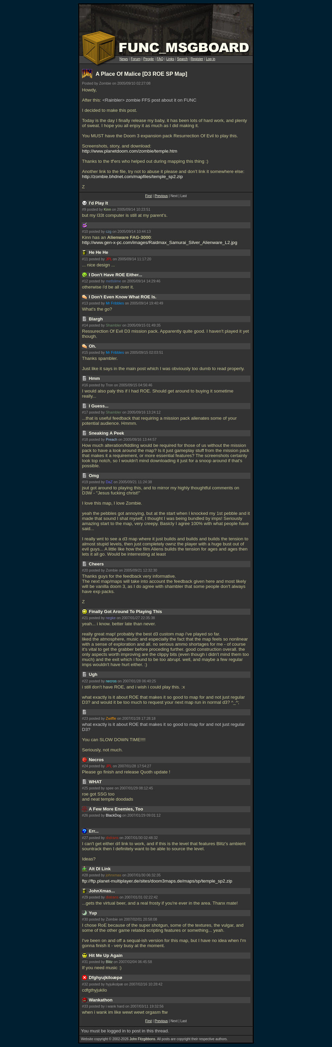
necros (111, 681)
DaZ (109, 482)
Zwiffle (111, 718)
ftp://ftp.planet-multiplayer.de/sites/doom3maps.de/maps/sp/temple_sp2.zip (157, 881)
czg (109, 231)
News (123, 59)
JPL (109, 259)
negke (111, 618)
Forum (135, 59)
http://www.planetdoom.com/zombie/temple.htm (129, 151)
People (148, 59)
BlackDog (113, 815)
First (148, 196)
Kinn (107, 209)
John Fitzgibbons (142, 1039)
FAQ (160, 59)
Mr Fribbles (115, 303)
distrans (112, 838)
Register (196, 59)
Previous (161, 196)
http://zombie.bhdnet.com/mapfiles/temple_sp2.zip (132, 176)
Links (170, 59)
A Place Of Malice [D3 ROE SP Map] (141, 74)
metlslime (113, 281)
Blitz (109, 962)
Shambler (113, 325)
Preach (111, 439)
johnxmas (113, 875)
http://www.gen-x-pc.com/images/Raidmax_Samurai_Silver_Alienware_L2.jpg (159, 242)
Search (182, 59)
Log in (210, 59)
